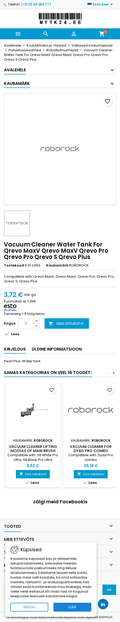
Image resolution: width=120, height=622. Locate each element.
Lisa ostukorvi (66, 323)
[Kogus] (26, 323)
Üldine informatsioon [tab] (57, 349)
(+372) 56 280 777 (36, 4)
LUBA (72, 607)
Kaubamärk (57, 265)
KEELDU (29, 607)
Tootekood (14, 265)
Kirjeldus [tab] (15, 349)
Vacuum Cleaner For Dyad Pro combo (91, 448)
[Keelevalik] (100, 4)
